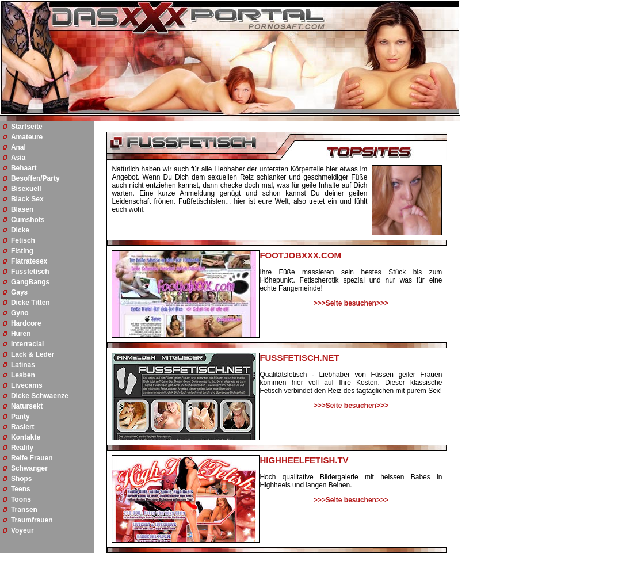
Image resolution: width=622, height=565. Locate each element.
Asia (18, 158)
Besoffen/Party (35, 178)
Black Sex (27, 199)
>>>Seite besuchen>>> (351, 303)
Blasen (22, 209)
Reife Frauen (32, 458)
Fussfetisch (30, 272)
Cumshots (28, 220)
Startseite (27, 127)
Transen (24, 510)
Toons (21, 499)
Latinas (23, 365)
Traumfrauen (32, 520)
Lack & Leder (32, 354)
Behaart (24, 168)
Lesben (23, 375)
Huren (21, 334)
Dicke (20, 230)
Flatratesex (29, 261)
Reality (22, 448)
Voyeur (22, 530)
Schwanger (29, 468)
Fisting (22, 251)
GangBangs (30, 282)
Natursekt (27, 406)
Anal (18, 147)
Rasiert (23, 427)
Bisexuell (26, 189)
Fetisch (23, 240)
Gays (19, 292)
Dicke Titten (30, 303)
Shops (21, 479)
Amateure (27, 137)
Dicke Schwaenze (39, 396)
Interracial (27, 344)
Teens (20, 489)
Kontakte (25, 437)
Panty (20, 417)
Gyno (20, 313)
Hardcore (26, 323)
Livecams (27, 385)
